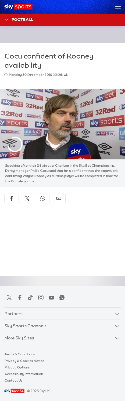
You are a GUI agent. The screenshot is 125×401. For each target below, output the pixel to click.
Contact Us (13, 380)
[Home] (18, 7)
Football (19, 20)
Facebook (20, 297)
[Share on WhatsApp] (43, 198)
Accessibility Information (23, 373)
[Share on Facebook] (11, 198)
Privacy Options (17, 367)
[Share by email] (59, 198)
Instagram (41, 297)
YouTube (51, 297)
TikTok (30, 297)
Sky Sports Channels (25, 326)
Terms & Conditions (19, 354)
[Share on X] (27, 198)
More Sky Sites (19, 338)
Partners (13, 314)
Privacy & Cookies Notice (24, 360)
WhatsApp (62, 297)
